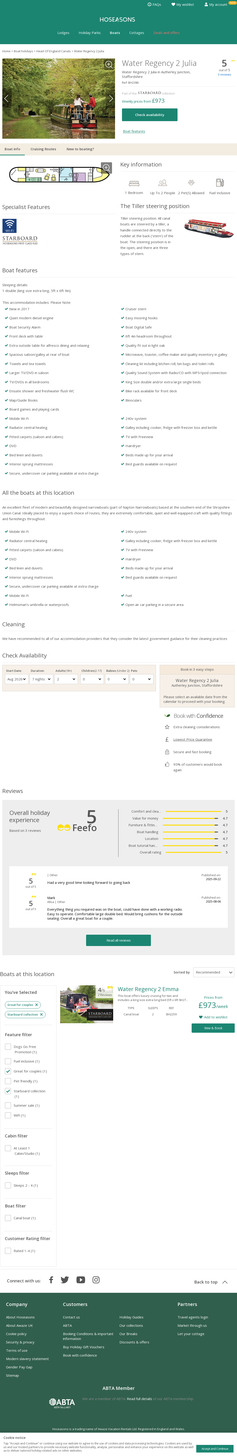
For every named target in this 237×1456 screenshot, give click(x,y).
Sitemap (12, 1375)
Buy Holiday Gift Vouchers (83, 1347)
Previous (7, 98)
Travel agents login (193, 1317)
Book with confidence (80, 1355)
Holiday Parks (90, 32)
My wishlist (183, 4)
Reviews (12, 791)
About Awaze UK (19, 1325)
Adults (64, 671)
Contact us (71, 1317)
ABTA (67, 1325)
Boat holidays (23, 51)
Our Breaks (128, 1333)
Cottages (136, 32)
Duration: (37, 671)
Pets (134, 671)
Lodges (63, 32)
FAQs (154, 4)
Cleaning (13, 624)
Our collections (131, 1325)
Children (91, 671)
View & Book (213, 1028)
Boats (115, 32)
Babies (117, 671)
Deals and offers (166, 32)
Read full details (139, 1398)
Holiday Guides (131, 1317)
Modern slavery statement (27, 1358)
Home (6, 51)
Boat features (134, 131)
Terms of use (17, 1350)
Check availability (149, 114)
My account (215, 4)
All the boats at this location (38, 492)
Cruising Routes (43, 149)
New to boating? (80, 149)
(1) (25, 1049)
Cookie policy (16, 1333)
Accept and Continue (215, 1449)
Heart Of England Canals (53, 51)
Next (110, 98)
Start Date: (14, 671)
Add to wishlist (216, 1017)
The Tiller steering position (155, 206)
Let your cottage (191, 1333)
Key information (141, 164)
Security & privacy (20, 1342)
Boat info (12, 149)
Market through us (192, 1325)
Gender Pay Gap (19, 1367)
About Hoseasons (20, 1317)
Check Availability (24, 655)
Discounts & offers (134, 1342)
